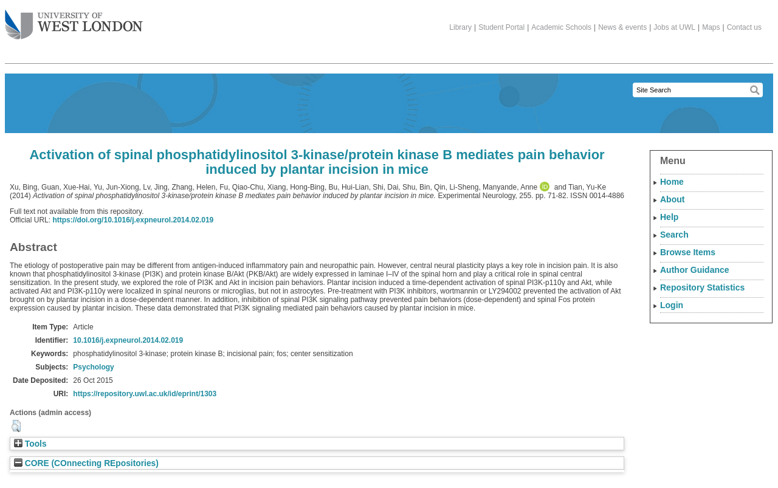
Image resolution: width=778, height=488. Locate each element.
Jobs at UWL (674, 27)
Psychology (93, 367)
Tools (30, 443)
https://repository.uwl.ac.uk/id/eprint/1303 (144, 394)
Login (671, 305)
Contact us (744, 27)
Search (674, 234)
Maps (711, 27)
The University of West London (74, 20)
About (672, 199)
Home (672, 182)
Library (460, 27)
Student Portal (501, 27)
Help (669, 217)
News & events (622, 27)
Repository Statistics (702, 287)
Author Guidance (694, 270)
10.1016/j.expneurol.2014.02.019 (128, 340)
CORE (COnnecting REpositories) (86, 463)
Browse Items (687, 252)
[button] (16, 426)
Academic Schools (561, 27)
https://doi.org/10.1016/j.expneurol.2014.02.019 (132, 220)
